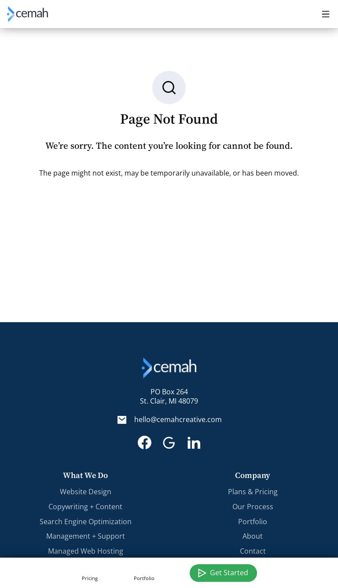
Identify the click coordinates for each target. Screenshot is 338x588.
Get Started (229, 572)
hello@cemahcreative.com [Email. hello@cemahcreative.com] (178, 419)
